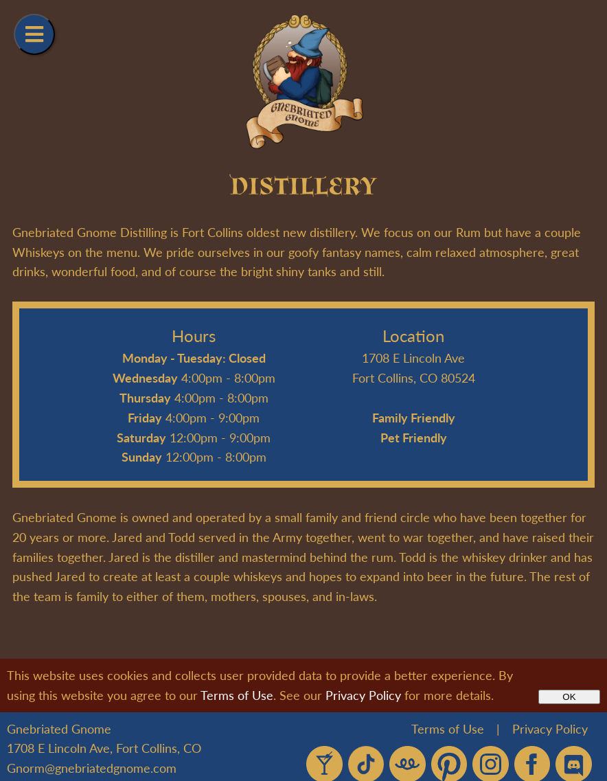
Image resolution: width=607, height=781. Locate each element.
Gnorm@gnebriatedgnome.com (91, 767)
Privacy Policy (363, 694)
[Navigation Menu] (34, 34)
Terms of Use (237, 694)
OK (568, 697)
